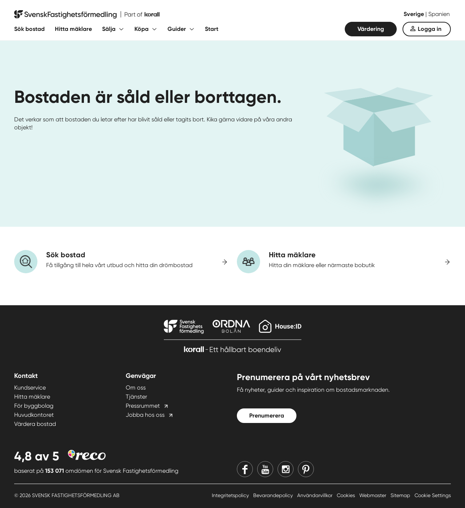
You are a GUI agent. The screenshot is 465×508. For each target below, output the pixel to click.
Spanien (439, 14)
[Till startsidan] (86, 14)
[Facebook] (245, 469)
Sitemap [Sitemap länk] (401, 495)
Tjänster (136, 396)
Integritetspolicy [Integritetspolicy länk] (231, 495)
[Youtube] (265, 469)
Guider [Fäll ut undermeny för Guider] (176, 28)
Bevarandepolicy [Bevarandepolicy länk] (273, 495)
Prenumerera (266, 415)
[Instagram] (286, 469)
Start (211, 28)
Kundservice (30, 387)
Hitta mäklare (73, 28)
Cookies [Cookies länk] (346, 495)
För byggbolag (33, 405)
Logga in (429, 28)
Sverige (414, 14)
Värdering (370, 28)
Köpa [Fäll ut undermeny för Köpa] (141, 28)
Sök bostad (29, 28)
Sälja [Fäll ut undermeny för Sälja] (109, 28)
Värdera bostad (35, 423)
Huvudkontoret (34, 414)
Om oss (136, 387)
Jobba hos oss (145, 414)
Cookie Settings (433, 495)
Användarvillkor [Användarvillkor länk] (315, 495)
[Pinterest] (306, 469)
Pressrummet (143, 405)
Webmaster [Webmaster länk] (373, 495)
